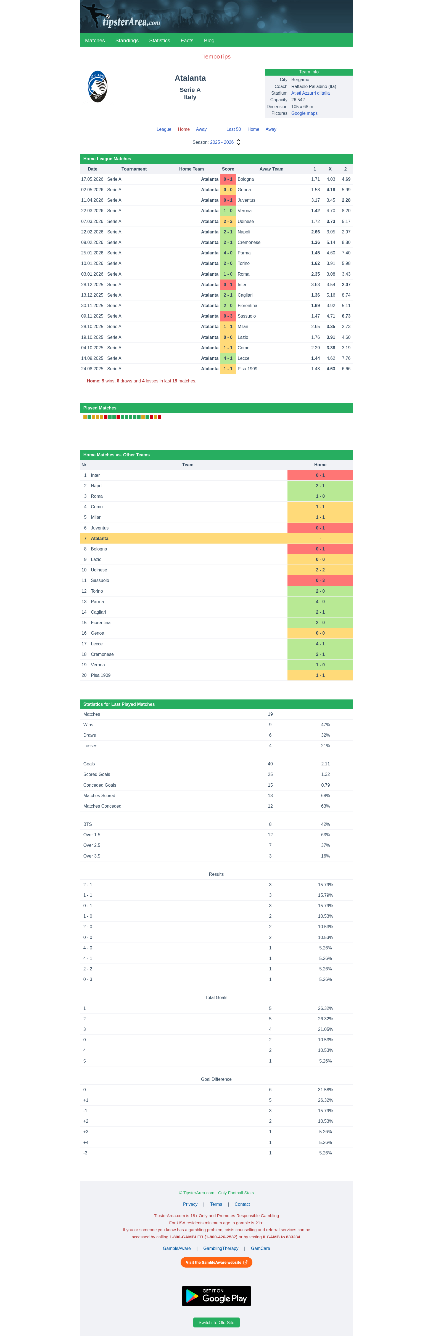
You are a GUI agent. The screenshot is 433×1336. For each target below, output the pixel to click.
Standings (127, 40)
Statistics (159, 40)
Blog (209, 40)
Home (253, 129)
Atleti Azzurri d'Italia (310, 93)
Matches (95, 40)
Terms (216, 1204)
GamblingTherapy (220, 1248)
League (164, 129)
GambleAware (177, 1248)
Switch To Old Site (216, 1322)
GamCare (260, 1248)
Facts (187, 40)
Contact (242, 1204)
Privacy (190, 1204)
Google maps (304, 113)
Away (201, 129)
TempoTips (216, 56)
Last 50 (233, 129)
